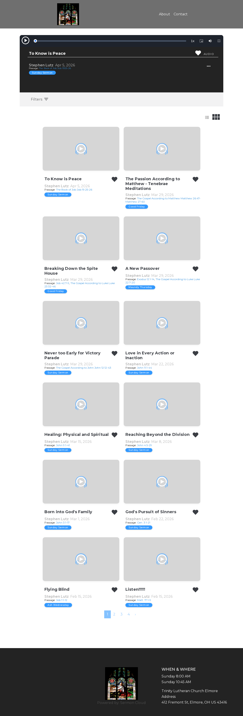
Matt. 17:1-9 (144, 600)
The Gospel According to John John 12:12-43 (83, 367)
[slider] (110, 41)
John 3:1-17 (63, 522)
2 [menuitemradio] (114, 614)
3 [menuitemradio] (121, 614)
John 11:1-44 (144, 367)
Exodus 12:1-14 (145, 279)
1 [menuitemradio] (107, 614)
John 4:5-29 (144, 445)
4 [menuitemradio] (129, 614)
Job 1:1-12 (61, 600)
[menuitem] (135, 614)
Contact (181, 14)
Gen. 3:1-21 (143, 522)
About (164, 14)
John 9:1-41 (63, 445)
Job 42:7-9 (62, 283)
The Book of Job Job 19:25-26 (55, 68)
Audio (209, 54)
